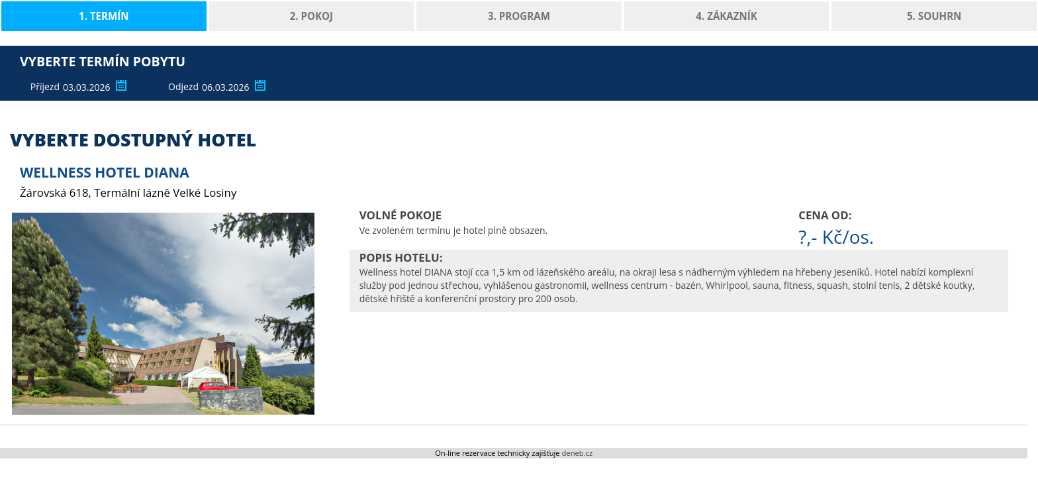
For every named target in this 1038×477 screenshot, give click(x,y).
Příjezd (45, 86)
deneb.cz (577, 453)
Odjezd (183, 86)
